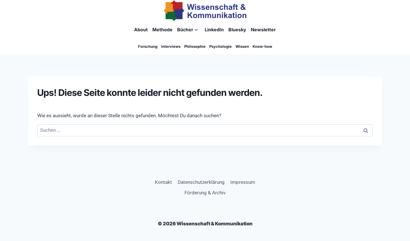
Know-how (262, 46)
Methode (162, 29)
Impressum (242, 182)
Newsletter (263, 29)
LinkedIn (214, 29)
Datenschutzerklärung (201, 182)
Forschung (147, 46)
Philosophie (195, 46)
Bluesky (237, 29)
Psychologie (220, 46)
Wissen (242, 46)
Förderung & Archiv (205, 192)
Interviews (171, 46)
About (141, 29)
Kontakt (163, 182)
